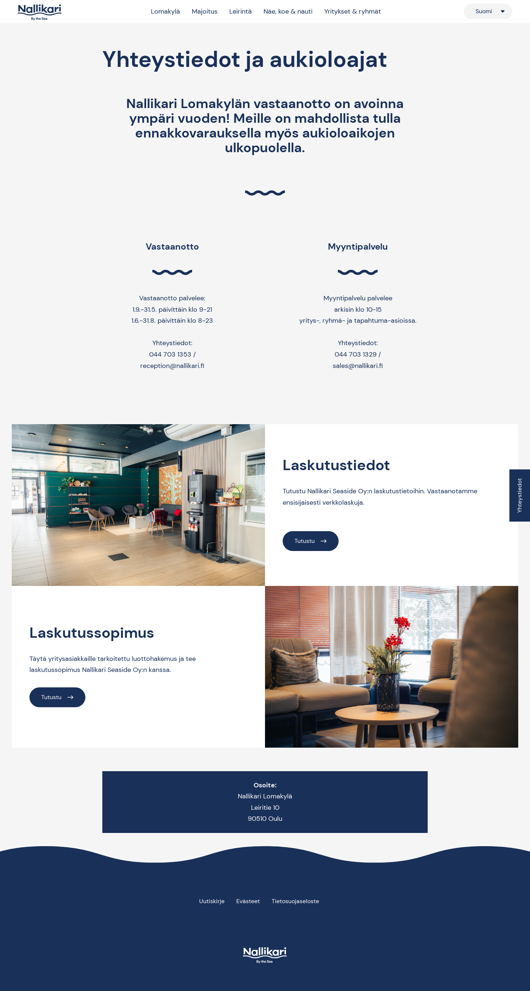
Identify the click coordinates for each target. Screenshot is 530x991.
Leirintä (240, 11)
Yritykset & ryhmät (352, 11)
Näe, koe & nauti (288, 11)
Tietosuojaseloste (295, 901)
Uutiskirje (212, 901)
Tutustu (304, 541)
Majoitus (205, 11)
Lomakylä (165, 11)
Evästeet (248, 901)
